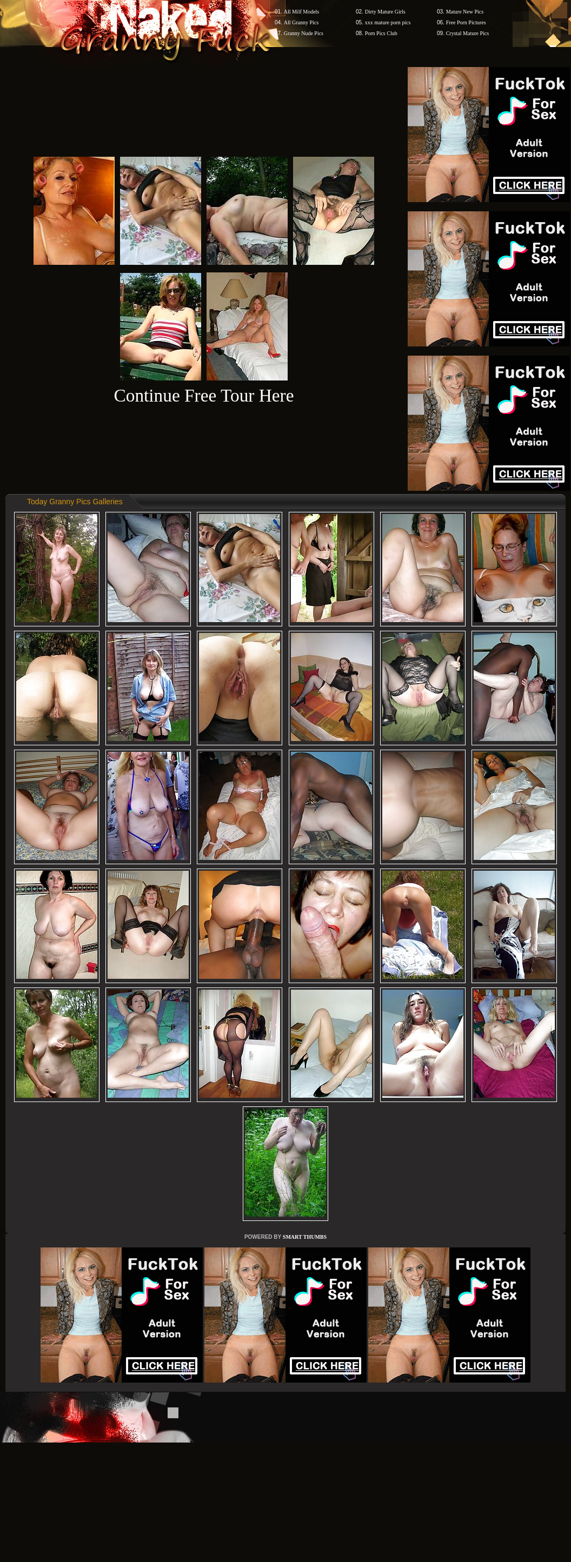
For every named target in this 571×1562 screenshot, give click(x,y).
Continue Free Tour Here (204, 395)
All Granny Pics (301, 22)
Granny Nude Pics (303, 33)
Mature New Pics (464, 12)
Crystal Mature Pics (467, 33)
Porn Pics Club (381, 33)
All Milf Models (302, 12)
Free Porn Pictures (466, 22)
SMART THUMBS (305, 1237)
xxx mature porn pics (388, 22)
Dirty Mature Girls (385, 12)
